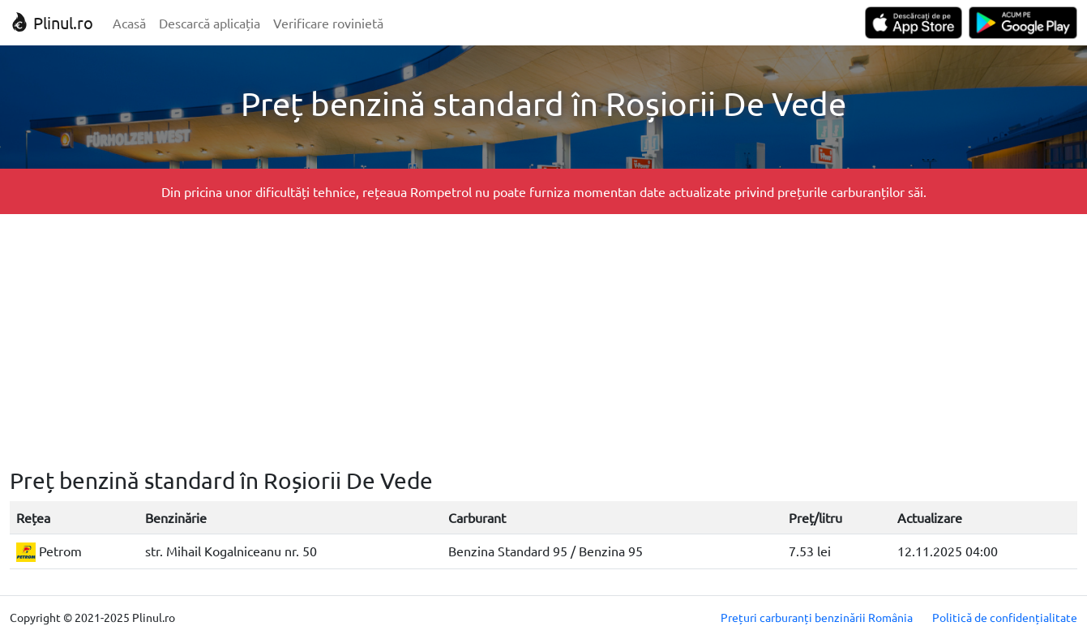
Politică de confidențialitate (1004, 617)
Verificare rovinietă (328, 23)
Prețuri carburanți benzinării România (817, 617)
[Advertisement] (544, 340)
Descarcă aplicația (209, 23)
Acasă (129, 23)
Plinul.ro (51, 22)
